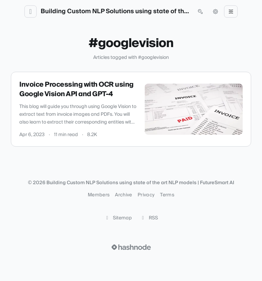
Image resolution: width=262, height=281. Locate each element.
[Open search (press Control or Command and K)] (200, 11)
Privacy (146, 195)
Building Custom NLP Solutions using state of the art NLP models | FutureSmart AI (115, 11)
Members (98, 195)
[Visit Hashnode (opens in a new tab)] (131, 247)
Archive (123, 195)
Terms (167, 195)
